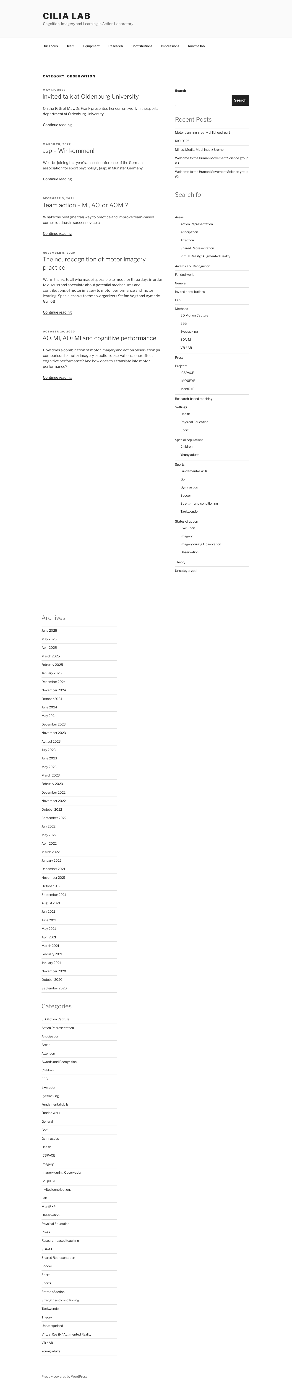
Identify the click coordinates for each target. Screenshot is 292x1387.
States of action (186, 521)
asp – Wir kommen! (68, 150)
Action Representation (196, 224)
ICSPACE (187, 373)
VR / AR (186, 348)
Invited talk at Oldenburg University (90, 96)
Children (186, 446)
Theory (180, 562)
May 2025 (49, 639)
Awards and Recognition (192, 266)
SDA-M (185, 339)
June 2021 (49, 920)
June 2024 (49, 707)
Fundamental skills (193, 471)
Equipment (91, 46)
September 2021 (54, 895)
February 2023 (52, 784)
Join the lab (196, 46)
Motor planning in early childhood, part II (203, 132)
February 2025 (52, 665)
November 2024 (54, 690)
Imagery (186, 536)
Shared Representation (197, 248)
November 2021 (53, 877)
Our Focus (50, 46)
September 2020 (54, 988)
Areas (179, 217)
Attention (187, 240)
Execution (187, 528)
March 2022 (51, 852)
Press (179, 357)
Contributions (141, 46)
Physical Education (194, 422)
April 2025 (49, 647)
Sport (184, 430)
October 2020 (52, 979)
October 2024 (52, 699)
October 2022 (52, 809)
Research (115, 46)
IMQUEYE (187, 381)
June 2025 (49, 630)
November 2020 (54, 971)
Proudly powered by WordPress (64, 1376)
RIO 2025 (182, 141)
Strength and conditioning (199, 503)
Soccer (185, 495)
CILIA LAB (67, 16)
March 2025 (51, 656)
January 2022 (51, 860)
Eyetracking (189, 331)
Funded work (184, 274)
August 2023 (51, 741)
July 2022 (48, 826)
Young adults (189, 455)
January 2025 (52, 673)
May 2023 (49, 767)
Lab (177, 300)
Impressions (170, 46)
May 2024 (49, 716)
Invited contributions (190, 292)
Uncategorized (185, 570)
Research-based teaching (193, 399)
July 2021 (48, 911)
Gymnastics (189, 487)
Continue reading (57, 125)
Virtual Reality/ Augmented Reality (205, 256)
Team (70, 46)
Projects (181, 366)
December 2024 (54, 682)
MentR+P (187, 389)
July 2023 (49, 750)
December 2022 (53, 792)
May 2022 (49, 835)
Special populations (189, 440)
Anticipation (189, 232)
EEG (183, 323)
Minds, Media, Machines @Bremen (200, 149)
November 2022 (54, 801)
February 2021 (52, 954)
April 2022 (49, 843)
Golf (183, 479)
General (180, 283)
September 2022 (54, 818)
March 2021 (50, 946)
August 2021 (51, 903)
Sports (180, 464)
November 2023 (54, 733)
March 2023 (51, 775)
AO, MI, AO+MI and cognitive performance (99, 338)
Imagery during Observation (200, 544)
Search (180, 90)
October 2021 (52, 886)
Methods (181, 309)
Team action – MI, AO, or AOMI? (85, 205)
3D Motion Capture (194, 315)
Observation (189, 552)
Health (185, 414)
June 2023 (49, 758)
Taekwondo (189, 511)
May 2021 (49, 928)
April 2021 (49, 937)
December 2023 (54, 724)
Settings (181, 407)
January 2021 (51, 963)
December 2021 (53, 869)
